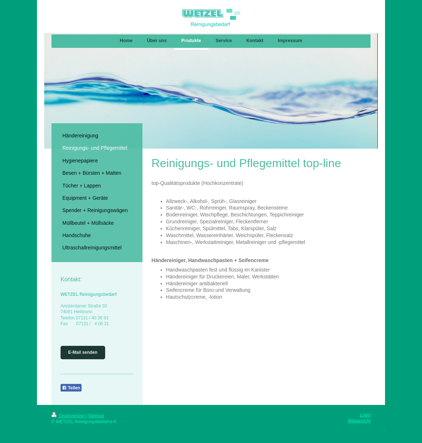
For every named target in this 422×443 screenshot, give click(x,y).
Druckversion (68, 415)
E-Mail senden (83, 352)
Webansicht (359, 420)
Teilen (71, 387)
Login (365, 415)
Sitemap (96, 415)
